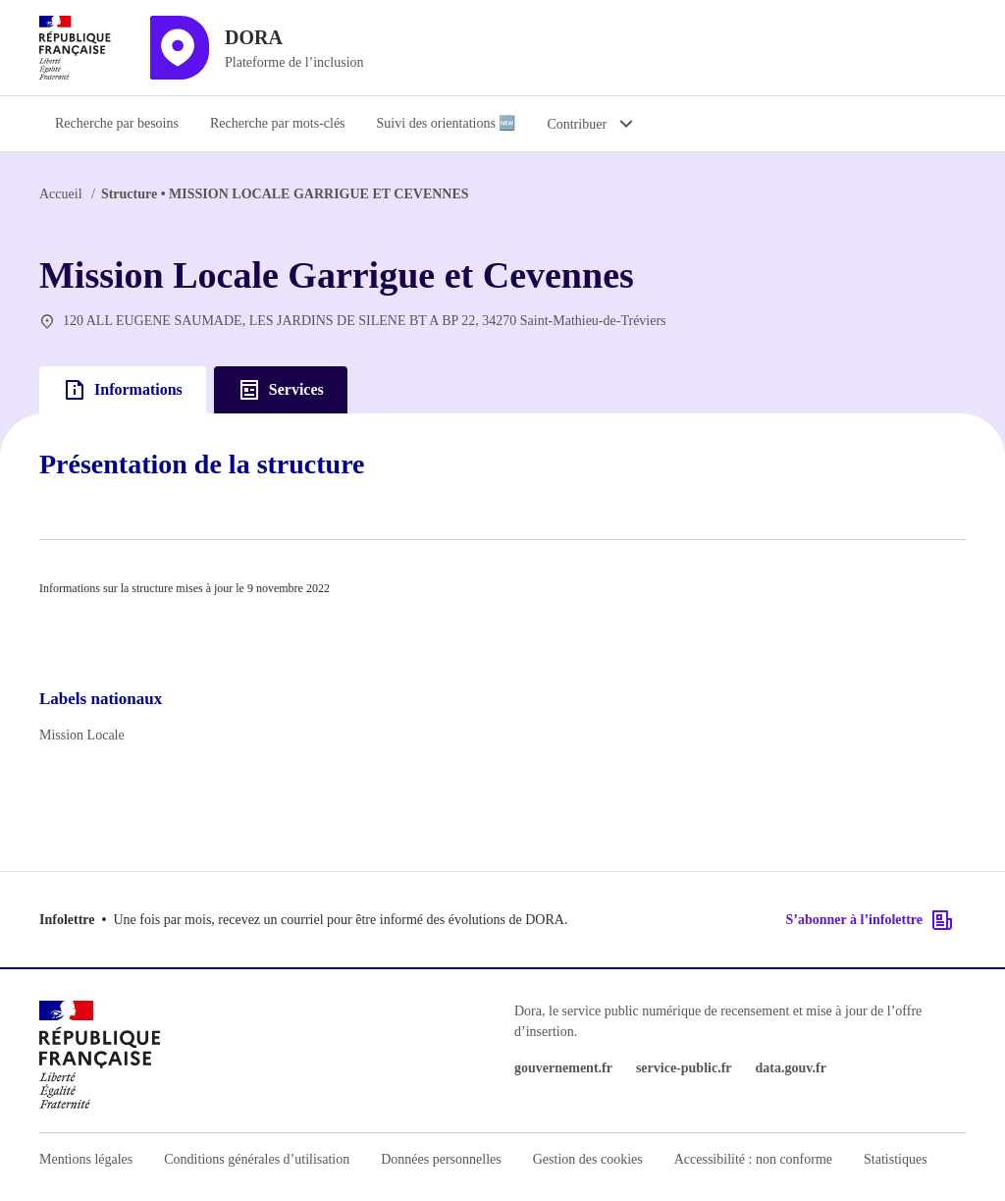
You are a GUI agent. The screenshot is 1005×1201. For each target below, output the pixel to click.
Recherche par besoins (117, 123)
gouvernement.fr (563, 1068)
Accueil (60, 194)
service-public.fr (684, 1068)
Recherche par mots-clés (277, 123)
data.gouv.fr (791, 1068)
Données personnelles (441, 1159)
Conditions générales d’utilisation (256, 1159)
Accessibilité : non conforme (753, 1159)
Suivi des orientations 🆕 (446, 123)
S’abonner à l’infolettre (870, 920)
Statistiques (895, 1159)
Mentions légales (85, 1159)
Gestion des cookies (588, 1159)
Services (281, 390)
